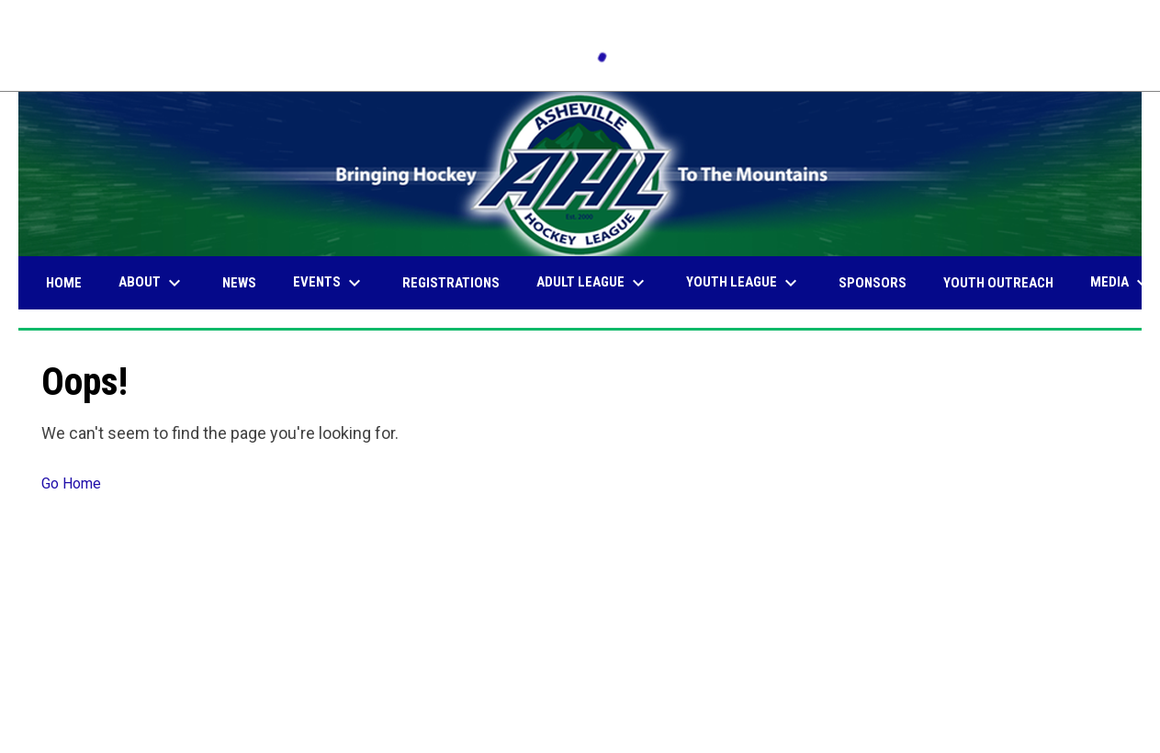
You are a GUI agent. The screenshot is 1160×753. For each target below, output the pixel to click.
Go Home (71, 483)
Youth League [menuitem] (744, 283)
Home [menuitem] (64, 283)
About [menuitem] (152, 283)
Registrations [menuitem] (451, 283)
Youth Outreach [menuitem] (998, 283)
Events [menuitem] (329, 283)
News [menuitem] (239, 283)
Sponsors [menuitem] (873, 283)
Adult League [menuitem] (592, 283)
